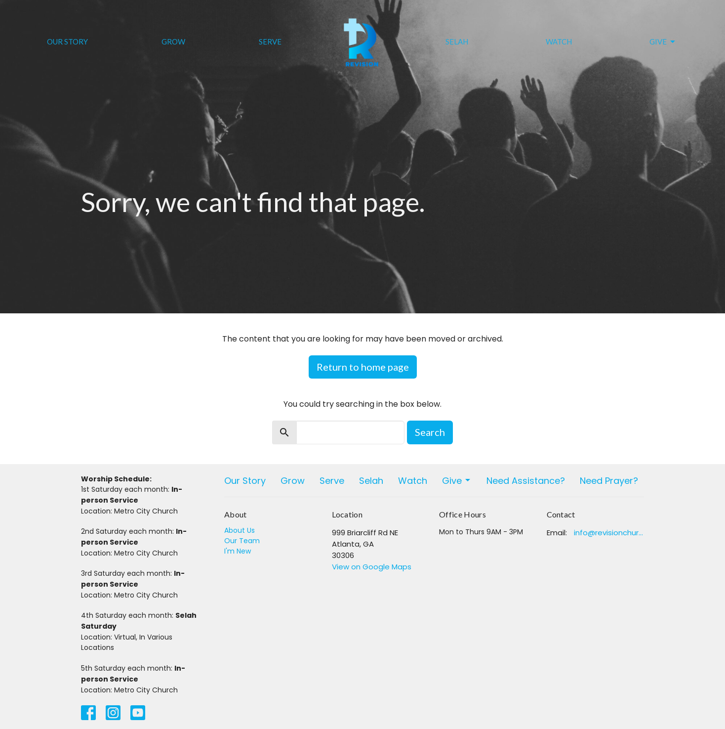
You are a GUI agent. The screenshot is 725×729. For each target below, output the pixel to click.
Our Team (242, 541)
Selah (456, 41)
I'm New (237, 551)
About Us (239, 530)
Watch (559, 41)
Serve (270, 41)
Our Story (67, 41)
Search (430, 432)
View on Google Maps (371, 566)
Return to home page (363, 367)
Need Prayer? (609, 480)
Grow (173, 41)
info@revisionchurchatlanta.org (609, 532)
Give (663, 42)
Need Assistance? (525, 480)
